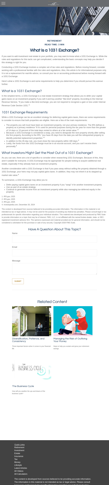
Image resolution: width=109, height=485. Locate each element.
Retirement (19, 447)
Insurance (18, 456)
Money (17, 462)
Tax (16, 459)
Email (14, 247)
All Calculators (20, 474)
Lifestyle (18, 465)
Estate (17, 453)
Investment (19, 450)
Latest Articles (20, 468)
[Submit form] (18, 281)
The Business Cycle (23, 386)
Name (15, 233)
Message (16, 261)
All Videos (18, 471)
